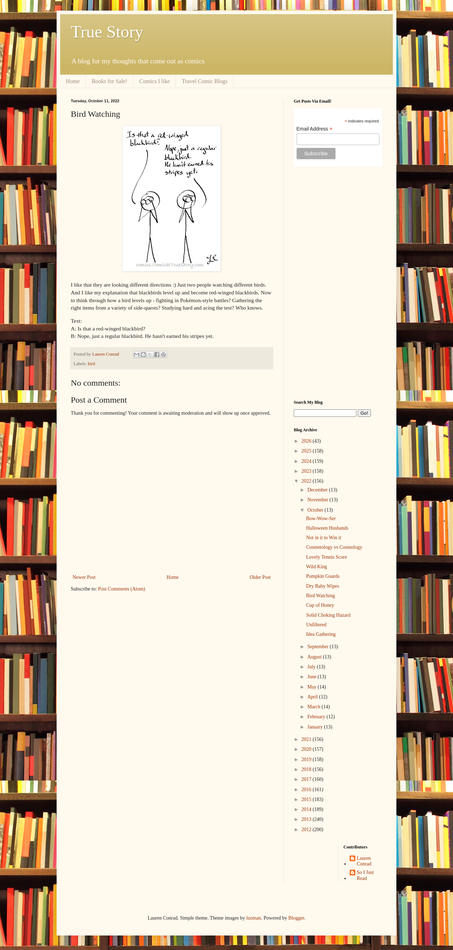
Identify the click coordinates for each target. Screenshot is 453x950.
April (313, 696)
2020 (307, 749)
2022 (307, 481)
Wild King (316, 566)
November (318, 499)
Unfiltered (316, 624)
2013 (307, 819)
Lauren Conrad (364, 861)
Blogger (296, 918)
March (314, 706)
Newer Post (84, 577)
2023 (307, 471)
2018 (307, 769)
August (315, 657)
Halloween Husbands (327, 528)
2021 (307, 739)
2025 (307, 451)
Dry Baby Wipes (322, 586)
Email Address (315, 129)
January (315, 727)
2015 (307, 799)
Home (73, 81)
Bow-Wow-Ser (321, 518)
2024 (307, 461)
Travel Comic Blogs (205, 81)
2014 (307, 809)
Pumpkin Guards (323, 576)
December (318, 490)
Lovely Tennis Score (326, 557)
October (316, 510)
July (312, 666)
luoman (253, 918)
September (318, 646)
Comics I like (154, 81)
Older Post (260, 577)
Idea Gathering (321, 634)
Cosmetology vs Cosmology (334, 547)
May (312, 687)
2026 (307, 441)
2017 (307, 779)
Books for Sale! (109, 81)
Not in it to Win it (323, 537)
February (316, 716)
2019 (307, 759)
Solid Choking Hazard (328, 615)
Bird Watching (320, 595)
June (312, 676)
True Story (107, 31)
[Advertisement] (338, 283)
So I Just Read (365, 875)
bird (91, 363)
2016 (307, 789)
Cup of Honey (320, 605)
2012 (307, 829)
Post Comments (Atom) (121, 589)
